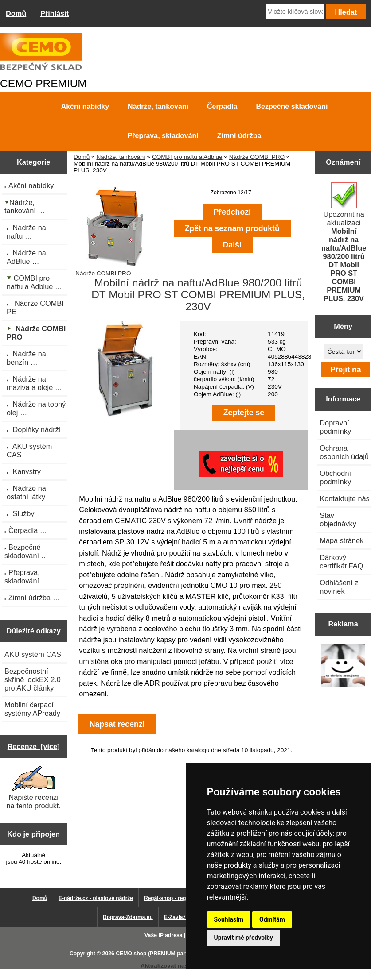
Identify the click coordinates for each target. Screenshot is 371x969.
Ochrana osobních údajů (344, 452)
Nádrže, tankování (120, 157)
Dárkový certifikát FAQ (341, 561)
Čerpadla (222, 106)
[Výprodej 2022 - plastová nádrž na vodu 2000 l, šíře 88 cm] (343, 666)
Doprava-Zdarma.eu (128, 917)
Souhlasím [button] (229, 919)
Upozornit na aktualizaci (344, 242)
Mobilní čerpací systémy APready (32, 709)
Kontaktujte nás (344, 498)
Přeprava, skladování (163, 135)
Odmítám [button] (272, 919)
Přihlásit (54, 13)
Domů (16, 13)
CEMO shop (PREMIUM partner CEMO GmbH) (174, 953)
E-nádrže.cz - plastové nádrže (96, 898)
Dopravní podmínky (335, 427)
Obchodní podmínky (335, 477)
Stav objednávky (338, 519)
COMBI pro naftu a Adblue (187, 157)
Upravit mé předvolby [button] (243, 937)
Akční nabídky (85, 106)
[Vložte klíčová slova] (295, 11)
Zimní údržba (239, 135)
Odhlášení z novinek (339, 587)
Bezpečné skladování (292, 106)
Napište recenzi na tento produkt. (33, 788)
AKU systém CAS (32, 654)
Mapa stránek (341, 540)
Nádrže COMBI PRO (257, 157)
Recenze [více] (34, 746)
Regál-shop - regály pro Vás (179, 898)
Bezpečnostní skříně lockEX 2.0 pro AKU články (32, 679)
